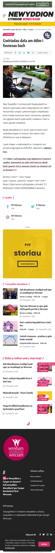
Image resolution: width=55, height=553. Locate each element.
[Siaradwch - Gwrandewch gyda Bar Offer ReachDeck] (47, 35)
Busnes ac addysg (26, 297)
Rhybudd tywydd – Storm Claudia (18, 392)
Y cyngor (8, 34)
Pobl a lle (37, 297)
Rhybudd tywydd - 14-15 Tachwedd (27, 24)
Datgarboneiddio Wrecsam (29, 343)
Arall (41, 396)
